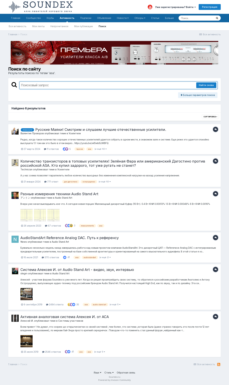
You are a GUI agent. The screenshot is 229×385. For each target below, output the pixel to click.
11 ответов (51, 149)
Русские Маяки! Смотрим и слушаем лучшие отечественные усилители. (100, 129)
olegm (23, 273)
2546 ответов (51, 351)
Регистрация (209, 7)
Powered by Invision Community (114, 380)
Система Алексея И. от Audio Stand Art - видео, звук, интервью (77, 270)
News (23, 241)
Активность (67, 19)
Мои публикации (83, 26)
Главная (15, 18)
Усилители (75, 133)
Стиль (109, 372)
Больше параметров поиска (198, 95)
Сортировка (210, 117)
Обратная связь (126, 372)
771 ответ (51, 181)
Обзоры (139, 18)
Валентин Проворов (32, 133)
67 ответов (53, 225)
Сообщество (33, 18)
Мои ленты (38, 26)
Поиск (102, 26)
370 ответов (50, 257)
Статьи (155, 18)
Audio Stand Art (63, 197)
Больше (169, 18)
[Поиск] (196, 18)
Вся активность (17, 26)
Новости (123, 18)
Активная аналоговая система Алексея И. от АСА (64, 317)
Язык (97, 372)
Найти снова (206, 85)
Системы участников (70, 320)
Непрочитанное (59, 26)
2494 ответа (54, 304)
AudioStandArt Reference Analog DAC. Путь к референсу (69, 238)
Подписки (85, 18)
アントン (25, 197)
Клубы (50, 18)
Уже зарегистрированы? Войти (175, 7)
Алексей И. (26, 320)
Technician (26, 169)
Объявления (104, 18)
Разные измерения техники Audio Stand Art (59, 194)
